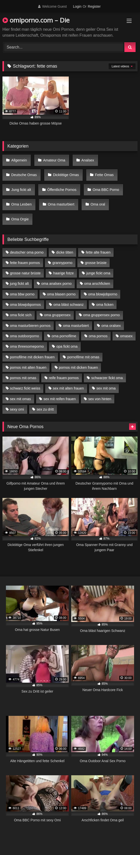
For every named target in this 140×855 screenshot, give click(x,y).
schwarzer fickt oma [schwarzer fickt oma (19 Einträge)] (107, 378)
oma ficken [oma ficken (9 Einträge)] (105, 305)
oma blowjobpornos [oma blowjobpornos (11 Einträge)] (25, 305)
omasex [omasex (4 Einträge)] (126, 336)
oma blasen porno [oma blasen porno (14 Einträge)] (61, 294)
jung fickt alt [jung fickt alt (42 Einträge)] (19, 283)
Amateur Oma (54, 160)
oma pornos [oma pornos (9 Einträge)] (98, 336)
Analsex (87, 160)
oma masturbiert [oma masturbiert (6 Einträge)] (76, 326)
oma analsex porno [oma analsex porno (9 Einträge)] (56, 283)
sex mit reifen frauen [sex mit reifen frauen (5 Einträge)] (60, 399)
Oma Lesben (21, 204)
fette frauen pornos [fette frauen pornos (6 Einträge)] (25, 263)
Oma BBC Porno (106, 190)
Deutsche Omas (24, 175)
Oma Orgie (20, 219)
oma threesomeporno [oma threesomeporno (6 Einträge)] (27, 346)
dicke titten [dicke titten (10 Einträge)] (64, 252)
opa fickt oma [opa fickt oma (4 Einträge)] (67, 346)
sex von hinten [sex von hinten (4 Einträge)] (99, 399)
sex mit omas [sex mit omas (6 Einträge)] (20, 399)
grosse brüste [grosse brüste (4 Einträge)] (96, 263)
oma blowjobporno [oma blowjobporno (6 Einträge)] (102, 294)
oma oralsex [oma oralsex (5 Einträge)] (111, 326)
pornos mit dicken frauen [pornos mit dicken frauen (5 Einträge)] (78, 367)
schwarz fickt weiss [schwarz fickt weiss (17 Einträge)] (25, 388)
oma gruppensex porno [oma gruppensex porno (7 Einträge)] (101, 315)
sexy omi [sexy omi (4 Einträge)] (17, 409)
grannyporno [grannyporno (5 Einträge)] (62, 263)
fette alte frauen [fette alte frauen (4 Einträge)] (98, 252)
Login (77, 6)
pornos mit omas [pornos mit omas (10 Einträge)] (23, 378)
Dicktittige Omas (66, 175)
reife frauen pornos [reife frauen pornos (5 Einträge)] (64, 378)
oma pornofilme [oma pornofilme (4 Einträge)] (64, 336)
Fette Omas (104, 175)
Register (94, 6)
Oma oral (98, 204)
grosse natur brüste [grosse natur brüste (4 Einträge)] (25, 273)
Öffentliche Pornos (61, 190)
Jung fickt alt (21, 190)
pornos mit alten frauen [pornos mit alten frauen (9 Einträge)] (28, 367)
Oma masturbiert (61, 204)
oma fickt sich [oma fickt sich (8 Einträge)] (20, 315)
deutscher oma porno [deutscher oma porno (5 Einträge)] (27, 252)
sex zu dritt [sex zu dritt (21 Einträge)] (45, 409)
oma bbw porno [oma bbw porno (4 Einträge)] (22, 294)
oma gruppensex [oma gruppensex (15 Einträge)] (57, 315)
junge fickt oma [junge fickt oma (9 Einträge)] (98, 273)
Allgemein (19, 160)
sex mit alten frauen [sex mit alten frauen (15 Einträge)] (68, 388)
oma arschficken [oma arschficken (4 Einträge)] (97, 283)
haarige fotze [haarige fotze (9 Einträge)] (63, 273)
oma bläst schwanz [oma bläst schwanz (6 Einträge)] (68, 305)
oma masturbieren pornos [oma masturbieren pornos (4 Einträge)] (30, 326)
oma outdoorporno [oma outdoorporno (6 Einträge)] (24, 336)
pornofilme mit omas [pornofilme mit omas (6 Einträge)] (83, 357)
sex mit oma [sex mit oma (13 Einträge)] (106, 388)
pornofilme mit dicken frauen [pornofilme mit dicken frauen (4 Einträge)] (32, 357)
